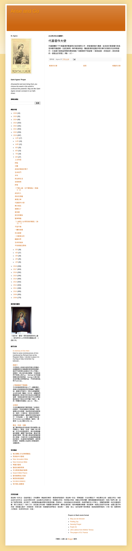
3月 (16, 256)
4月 (16, 253)
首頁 (84, 66)
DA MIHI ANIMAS (19, 481)
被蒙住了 (18, 209)
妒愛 (16, 185)
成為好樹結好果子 (21, 169)
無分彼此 (18, 206)
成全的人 (18, 193)
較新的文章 (53, 66)
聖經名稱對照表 (18, 468)
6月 (16, 157)
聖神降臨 (18, 218)
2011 (15, 288)
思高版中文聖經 (18, 456)
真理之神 (18, 199)
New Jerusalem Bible (20, 459)
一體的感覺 (19, 230)
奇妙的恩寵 (19, 196)
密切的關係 (19, 215)
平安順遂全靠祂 (20, 246)
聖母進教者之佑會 (19, 476)
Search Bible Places (20, 473)
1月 (16, 262)
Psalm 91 (73, 527)
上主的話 (18, 160)
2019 (15, 135)
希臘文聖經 (17, 465)
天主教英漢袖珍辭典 (20, 470)
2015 (15, 276)
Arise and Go (25, 11)
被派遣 (17, 212)
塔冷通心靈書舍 (18, 484)
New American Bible (20, 462)
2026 (15, 113)
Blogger (70, 539)
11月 (17, 141)
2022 (15, 126)
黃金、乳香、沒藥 (19, 425)
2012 (15, 285)
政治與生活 (19, 179)
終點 (16, 163)
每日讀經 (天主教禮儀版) (21, 454)
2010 (15, 291)
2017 (15, 269)
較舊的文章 (116, 66)
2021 (15, 129)
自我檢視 (18, 182)
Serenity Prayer (75, 524)
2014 (15, 279)
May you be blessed (77, 519)
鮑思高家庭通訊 (18, 478)
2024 (15, 119)
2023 (15, 123)
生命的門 (18, 172)
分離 (16, 166)
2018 (15, 266)
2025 (15, 116)
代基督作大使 (20, 203)
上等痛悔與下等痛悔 (20, 385)
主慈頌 (15, 405)
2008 (15, 298)
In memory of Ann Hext (21, 351)
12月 (17, 138)
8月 (16, 151)
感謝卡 (15, 365)
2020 (15, 132)
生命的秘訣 (19, 242)
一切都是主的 (20, 236)
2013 (15, 282)
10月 (17, 144)
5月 (16, 250)
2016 (15, 272)
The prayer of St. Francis (79, 532)
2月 (16, 259)
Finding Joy (74, 522)
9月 (16, 148)
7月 (16, 154)
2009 (15, 294)
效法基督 (18, 233)
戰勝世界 (18, 239)
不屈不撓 (18, 227)
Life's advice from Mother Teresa (81, 530)
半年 (16, 175)
